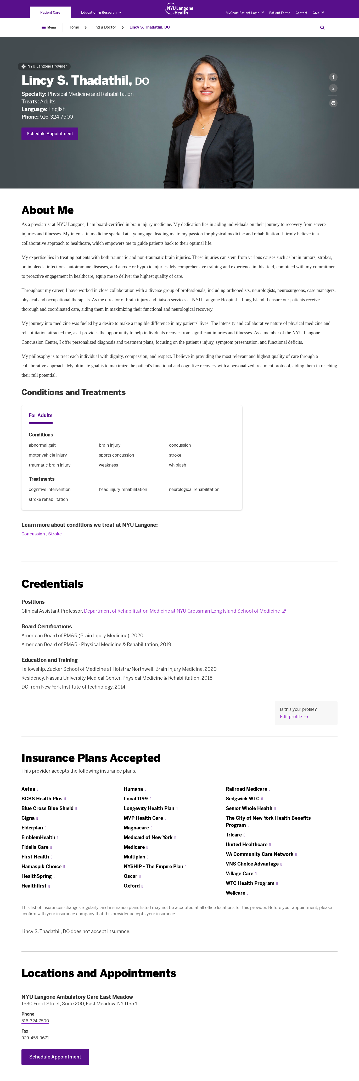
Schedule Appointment (50, 133)
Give (318, 13)
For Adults (41, 415)
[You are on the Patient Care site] (50, 12)
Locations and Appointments (98, 973)
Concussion (33, 533)
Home (74, 27)
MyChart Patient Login (245, 13)
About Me (47, 210)
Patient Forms (279, 13)
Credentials (52, 584)
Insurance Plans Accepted (90, 758)
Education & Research (101, 12)
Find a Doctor (104, 27)
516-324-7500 (56, 117)
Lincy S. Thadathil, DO (150, 27)
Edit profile (291, 716)
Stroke (55, 533)
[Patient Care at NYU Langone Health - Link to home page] (179, 8)
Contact (301, 13)
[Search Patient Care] (322, 27)
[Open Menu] (48, 27)
